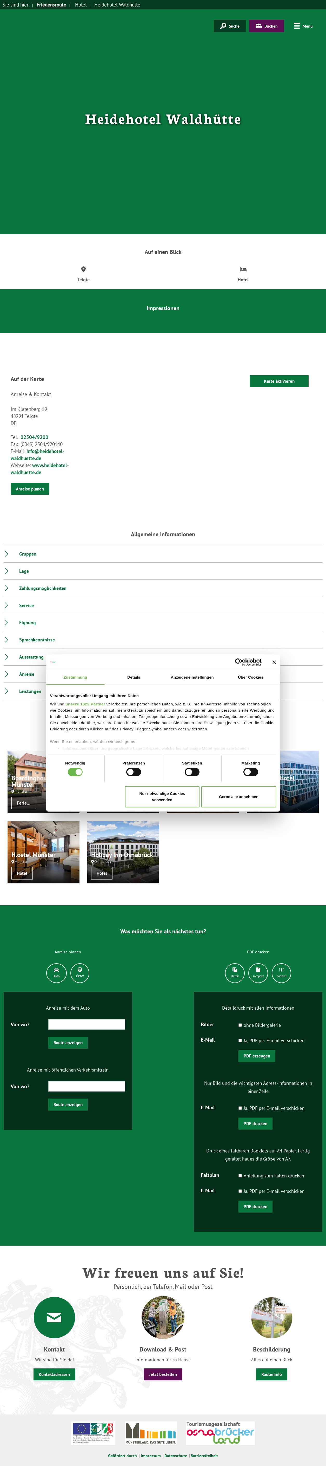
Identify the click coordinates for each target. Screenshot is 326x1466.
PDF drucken (255, 1123)
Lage (24, 571)
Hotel (22, 873)
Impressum (151, 1455)
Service (26, 605)
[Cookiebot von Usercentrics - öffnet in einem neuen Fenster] (239, 662)
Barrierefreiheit (204, 1455)
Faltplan (210, 1175)
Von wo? (20, 1024)
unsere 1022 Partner (85, 704)
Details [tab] (133, 677)
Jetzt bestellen (163, 1374)
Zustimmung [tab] (75, 677)
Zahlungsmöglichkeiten (42, 588)
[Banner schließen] (274, 662)
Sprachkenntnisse (37, 640)
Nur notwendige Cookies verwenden (162, 796)
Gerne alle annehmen (238, 796)
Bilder (207, 1024)
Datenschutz (175, 1455)
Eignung (27, 623)
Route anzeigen (68, 1043)
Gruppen (27, 554)
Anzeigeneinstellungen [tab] (192, 677)
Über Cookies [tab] (250, 677)
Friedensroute (51, 5)
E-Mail (208, 1039)
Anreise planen (30, 489)
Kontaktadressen (54, 1374)
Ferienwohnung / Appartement (27, 803)
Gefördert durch (122, 1455)
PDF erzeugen (257, 1056)
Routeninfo (271, 1374)
